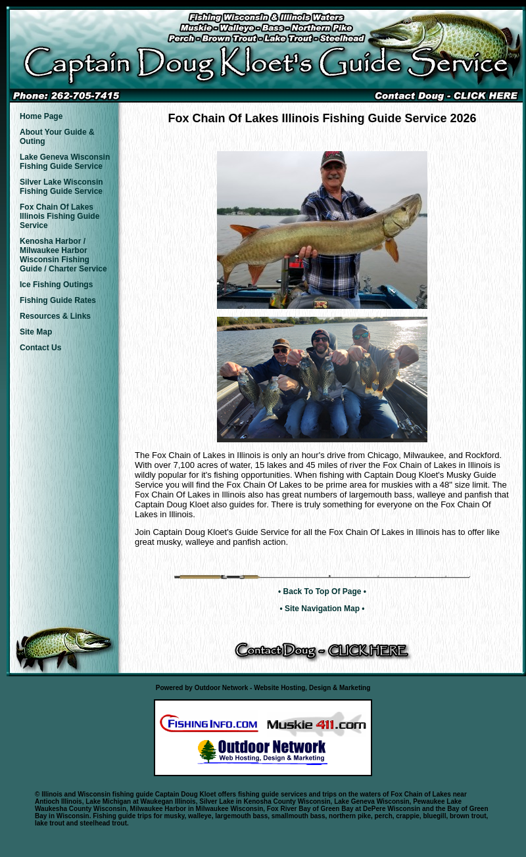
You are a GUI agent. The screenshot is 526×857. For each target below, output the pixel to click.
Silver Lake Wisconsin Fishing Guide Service (61, 186)
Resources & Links (55, 316)
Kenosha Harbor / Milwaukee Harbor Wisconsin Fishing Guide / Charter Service (63, 255)
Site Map (36, 331)
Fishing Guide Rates (58, 300)
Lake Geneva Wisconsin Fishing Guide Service (65, 161)
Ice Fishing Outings (56, 284)
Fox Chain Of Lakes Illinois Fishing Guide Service (59, 216)
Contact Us (40, 347)
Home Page (41, 116)
